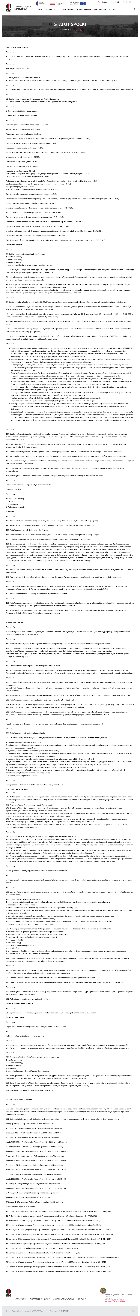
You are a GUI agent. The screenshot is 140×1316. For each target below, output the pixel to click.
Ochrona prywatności (63, 1299)
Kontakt (113, 9)
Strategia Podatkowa (87, 9)
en (126, 2)
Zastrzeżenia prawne (40, 1299)
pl (123, 2)
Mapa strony (20, 1299)
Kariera (102, 9)
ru (130, 2)
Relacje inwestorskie (64, 9)
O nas (40, 9)
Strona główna (64, 30)
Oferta (49, 9)
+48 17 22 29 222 (113, 2)
